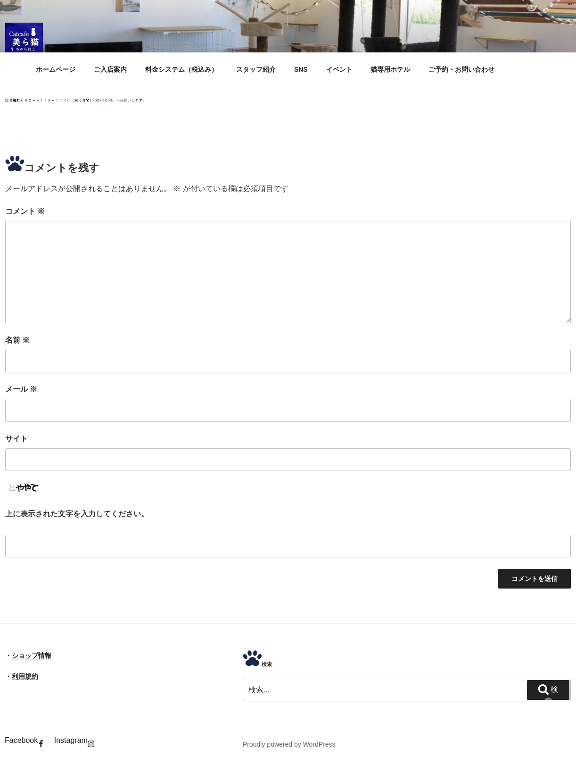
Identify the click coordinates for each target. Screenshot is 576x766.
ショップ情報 (31, 655)
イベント (339, 69)
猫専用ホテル (390, 69)
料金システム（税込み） (181, 69)
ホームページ (55, 69)
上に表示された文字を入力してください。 (76, 514)
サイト (16, 439)
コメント (25, 211)
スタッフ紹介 (256, 69)
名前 (17, 340)
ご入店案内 (110, 69)
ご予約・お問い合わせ (461, 69)
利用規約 (25, 676)
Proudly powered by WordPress (289, 744)
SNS (301, 69)
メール (21, 389)
